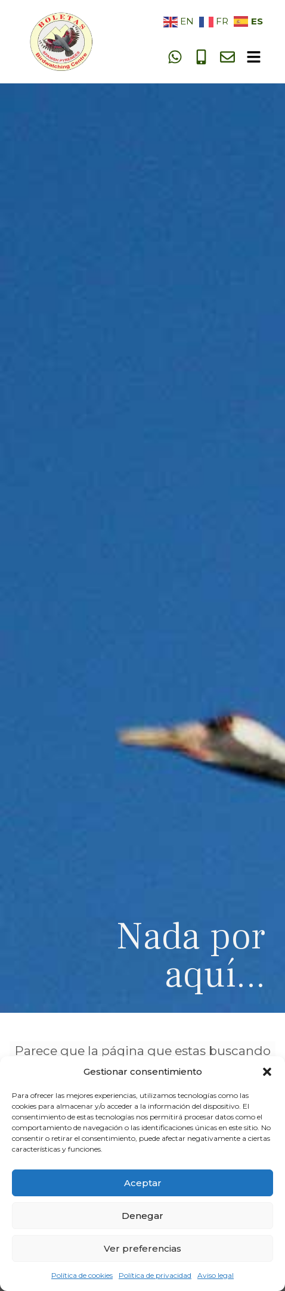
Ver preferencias (142, 1248)
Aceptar (143, 1183)
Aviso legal (215, 1275)
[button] (267, 1072)
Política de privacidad (155, 1275)
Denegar (142, 1215)
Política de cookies (82, 1275)
